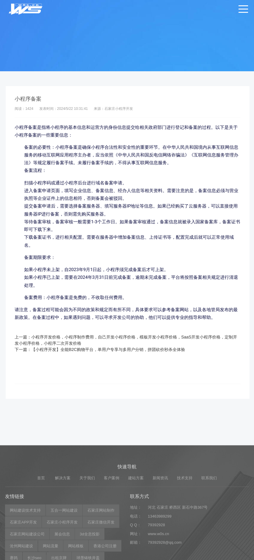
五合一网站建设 (64, 550)
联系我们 (209, 517)
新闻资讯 (160, 517)
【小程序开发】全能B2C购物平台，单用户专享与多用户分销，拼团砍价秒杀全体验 (115, 349)
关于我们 (87, 517)
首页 (41, 517)
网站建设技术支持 (25, 550)
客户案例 (111, 517)
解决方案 (62, 517)
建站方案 (136, 517)
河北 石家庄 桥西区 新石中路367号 (178, 547)
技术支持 (184, 517)
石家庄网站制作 (101, 550)
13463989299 (160, 556)
